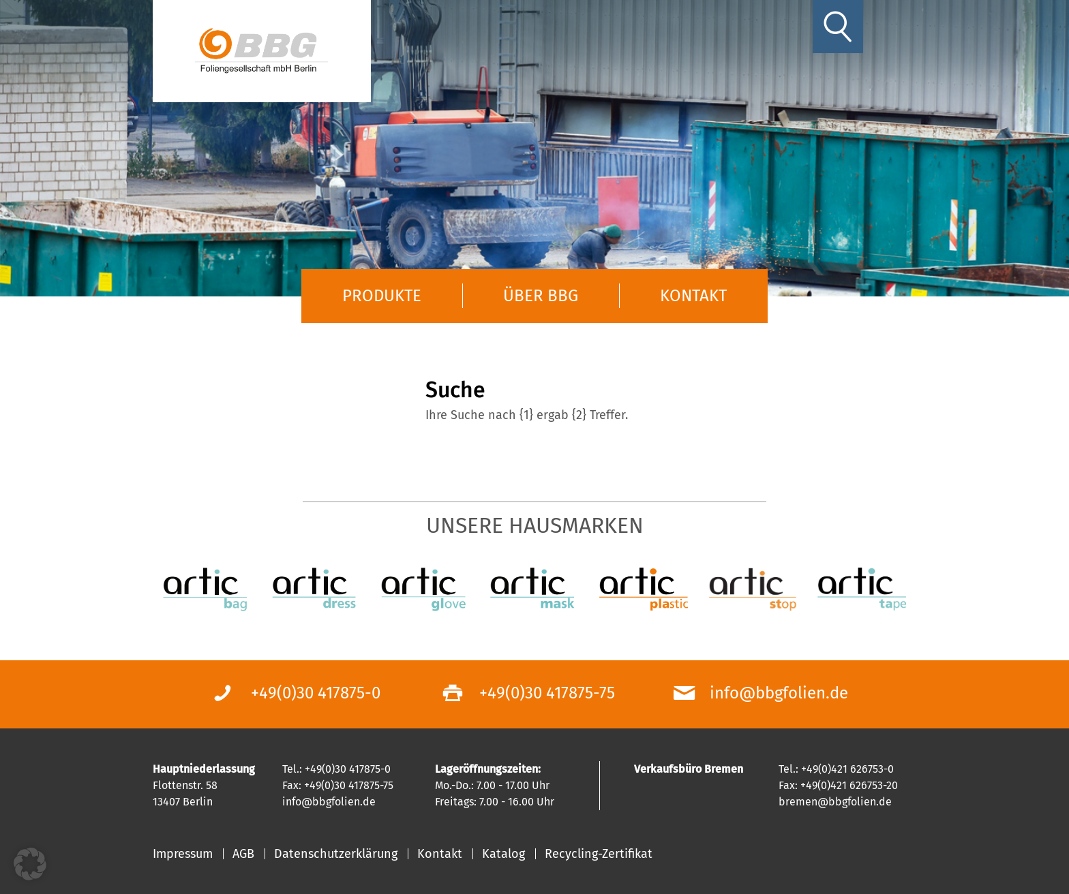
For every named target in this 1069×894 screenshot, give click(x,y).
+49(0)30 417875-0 (315, 693)
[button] (30, 864)
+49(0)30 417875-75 (547, 693)
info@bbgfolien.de (779, 693)
